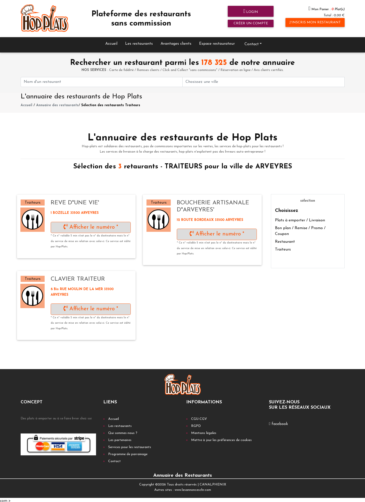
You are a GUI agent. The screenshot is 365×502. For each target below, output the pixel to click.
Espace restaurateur (217, 42)
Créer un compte (251, 23)
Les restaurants (139, 42)
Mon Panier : (328, 9)
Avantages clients (176, 42)
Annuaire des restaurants (57, 103)
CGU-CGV (199, 417)
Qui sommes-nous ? (122, 431)
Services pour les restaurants (129, 445)
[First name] (102, 80)
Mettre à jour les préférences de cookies (221, 438)
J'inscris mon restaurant (315, 22)
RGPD (196, 424)
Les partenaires (119, 438)
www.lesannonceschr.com (193, 488)
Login (250, 11)
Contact (251, 42)
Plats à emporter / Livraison (300, 219)
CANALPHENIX (213, 483)
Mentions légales (203, 431)
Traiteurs (283, 248)
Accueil (111, 42)
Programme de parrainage (127, 452)
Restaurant (285, 240)
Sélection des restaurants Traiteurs (110, 103)
